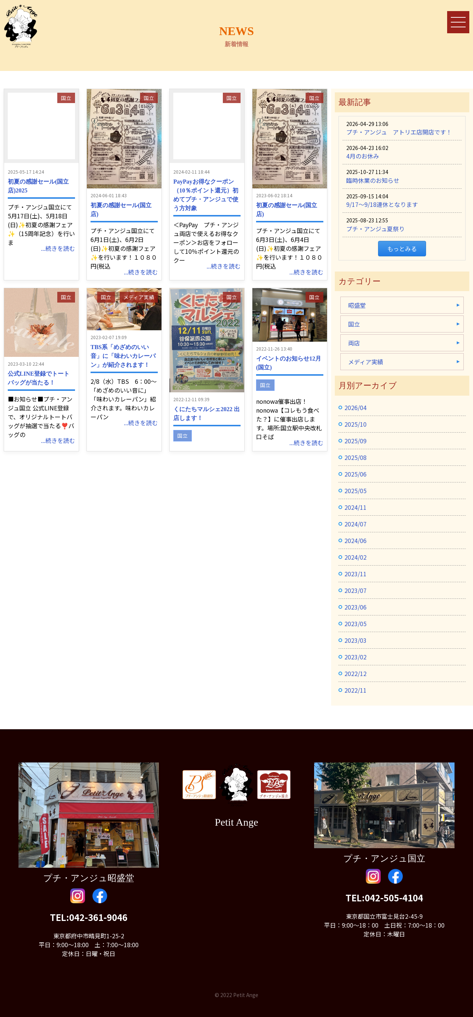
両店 (354, 342)
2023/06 (355, 607)
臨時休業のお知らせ (372, 180)
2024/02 (355, 557)
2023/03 (355, 640)
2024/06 (355, 540)
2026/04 (355, 407)
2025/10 (355, 424)
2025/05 (355, 490)
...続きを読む (58, 248)
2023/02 (355, 656)
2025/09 (355, 440)
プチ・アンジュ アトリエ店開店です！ (399, 131)
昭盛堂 (357, 305)
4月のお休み (362, 155)
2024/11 (355, 507)
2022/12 (355, 673)
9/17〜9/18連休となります (382, 204)
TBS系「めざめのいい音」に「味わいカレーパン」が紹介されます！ (123, 356)
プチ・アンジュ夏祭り (375, 228)
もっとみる (402, 248)
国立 (66, 98)
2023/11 (355, 573)
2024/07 (355, 523)
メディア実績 (138, 297)
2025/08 (355, 457)
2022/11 (355, 690)
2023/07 (355, 590)
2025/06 (355, 474)
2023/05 (355, 623)
